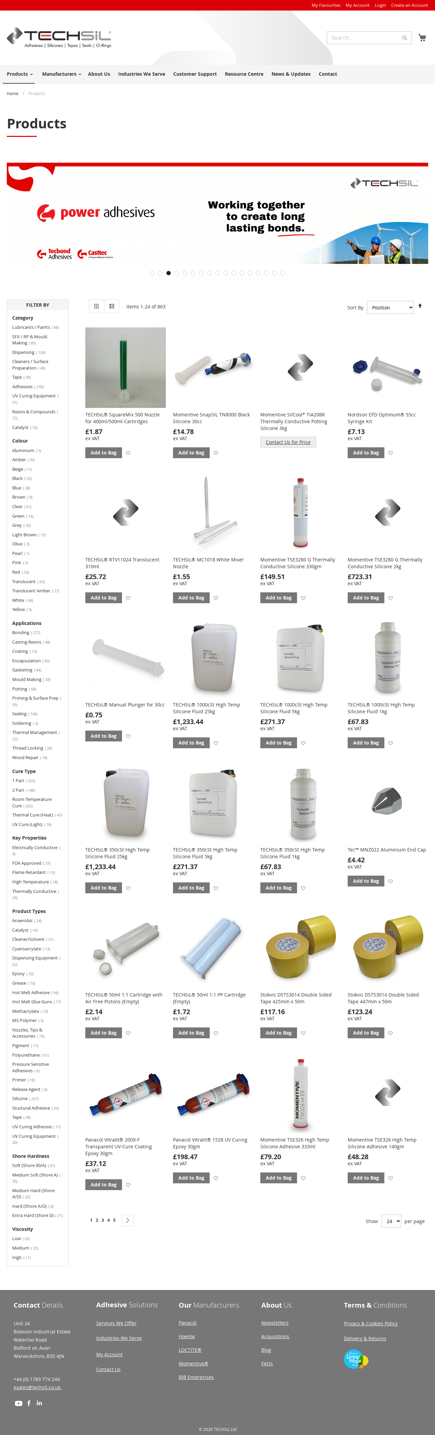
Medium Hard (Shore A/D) (33, 1193)
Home (13, 93)
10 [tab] (225, 273)
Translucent (32, 581)
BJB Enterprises (196, 1377)
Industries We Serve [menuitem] (141, 74)
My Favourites (326, 5)
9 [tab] (217, 273)
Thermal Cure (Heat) (37, 814)
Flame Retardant (37, 872)
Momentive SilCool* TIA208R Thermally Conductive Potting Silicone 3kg (293, 421)
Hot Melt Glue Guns (37, 1001)
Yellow (26, 609)
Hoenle (187, 1336)
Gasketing (30, 669)
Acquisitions (275, 1336)
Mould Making (35, 679)
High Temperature (37, 881)
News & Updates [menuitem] (291, 74)
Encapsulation (35, 660)
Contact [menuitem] (328, 74)
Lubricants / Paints (37, 327)
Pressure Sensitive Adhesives (30, 1067)
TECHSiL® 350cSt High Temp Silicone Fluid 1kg (292, 853)
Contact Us (108, 1369)
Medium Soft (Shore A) (36, 1178)
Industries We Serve (119, 1338)
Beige (26, 469)
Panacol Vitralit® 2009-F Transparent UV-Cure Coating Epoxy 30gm (118, 1146)
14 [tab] (258, 273)
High (25, 1257)
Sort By (355, 307)
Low (25, 1238)
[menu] (217, 74)
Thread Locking (36, 748)
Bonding (30, 632)
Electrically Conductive (36, 850)
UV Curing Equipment (35, 399)
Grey (25, 525)
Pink (24, 562)
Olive (24, 543)
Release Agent (33, 1089)
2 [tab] (160, 273)
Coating (28, 651)
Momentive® (193, 1363)
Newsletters (275, 1323)
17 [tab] (282, 273)
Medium (29, 1247)
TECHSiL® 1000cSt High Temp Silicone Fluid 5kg (294, 708)
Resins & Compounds (35, 415)
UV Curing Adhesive (37, 1126)
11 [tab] (233, 273)
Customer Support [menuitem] (195, 74)
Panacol (187, 1323)
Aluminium (30, 450)
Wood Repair (33, 757)
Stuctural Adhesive (37, 1108)
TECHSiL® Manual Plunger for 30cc (125, 704)
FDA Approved (35, 863)
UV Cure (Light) (35, 824)
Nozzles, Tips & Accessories (32, 1033)
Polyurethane (34, 1055)
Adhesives (32, 386)
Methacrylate (34, 1011)
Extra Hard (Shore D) (37, 1215)
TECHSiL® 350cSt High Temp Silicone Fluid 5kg (205, 853)
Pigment (29, 1045)
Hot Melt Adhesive (37, 992)
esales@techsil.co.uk (38, 1387)
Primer (27, 1079)
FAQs (267, 1363)
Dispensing (32, 352)
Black (26, 478)
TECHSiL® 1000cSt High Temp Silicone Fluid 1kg (381, 708)
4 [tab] (176, 273)
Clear (25, 506)
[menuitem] (19, 74)
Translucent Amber (37, 590)
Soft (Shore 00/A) (37, 1165)
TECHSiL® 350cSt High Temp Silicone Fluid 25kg (117, 853)
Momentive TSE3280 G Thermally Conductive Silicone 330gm (297, 563)
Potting (28, 688)
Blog (266, 1350)
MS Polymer (32, 1020)
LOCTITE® (190, 1350)
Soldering (29, 723)
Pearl (24, 553)
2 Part (27, 790)
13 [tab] (250, 273)
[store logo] (59, 38)
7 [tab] (201, 273)
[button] (128, 453)
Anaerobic (31, 920)
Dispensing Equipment (36, 961)
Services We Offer (116, 1323)
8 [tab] (209, 273)
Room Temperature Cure (32, 802)
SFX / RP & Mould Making (29, 340)
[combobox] (369, 37)
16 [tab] (274, 273)
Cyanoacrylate (35, 948)
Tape (25, 377)
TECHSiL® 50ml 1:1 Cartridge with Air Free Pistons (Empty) (123, 998)
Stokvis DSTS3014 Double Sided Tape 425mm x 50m (296, 998)
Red (24, 572)
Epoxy (27, 973)
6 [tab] (193, 273)
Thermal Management (36, 735)
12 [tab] (242, 273)
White (26, 600)
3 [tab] (168, 273)
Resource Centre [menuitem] (244, 74)
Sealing (29, 713)
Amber (27, 459)
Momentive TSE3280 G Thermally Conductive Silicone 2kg (385, 563)
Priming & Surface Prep (36, 701)
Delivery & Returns (365, 1338)
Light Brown (33, 534)
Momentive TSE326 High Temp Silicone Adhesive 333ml (294, 1143)
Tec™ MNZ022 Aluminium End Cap (387, 849)
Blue (25, 487)
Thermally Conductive (35, 894)
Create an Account (409, 5)
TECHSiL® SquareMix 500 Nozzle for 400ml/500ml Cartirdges (122, 418)
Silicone (29, 1098)
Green (26, 516)
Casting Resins (35, 642)
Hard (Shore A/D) (37, 1206)
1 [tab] (152, 273)
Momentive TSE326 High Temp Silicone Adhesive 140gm (382, 1143)
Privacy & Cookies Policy (371, 1323)
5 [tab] (184, 273)
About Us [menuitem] (99, 74)
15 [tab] (266, 273)
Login (380, 5)
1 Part (27, 780)
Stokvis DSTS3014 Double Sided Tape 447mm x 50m (383, 998)
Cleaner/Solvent (37, 939)
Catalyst (29, 427)
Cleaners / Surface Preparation (32, 364)
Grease (27, 983)
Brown (26, 497)
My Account (358, 5)
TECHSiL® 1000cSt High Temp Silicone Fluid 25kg (206, 708)
